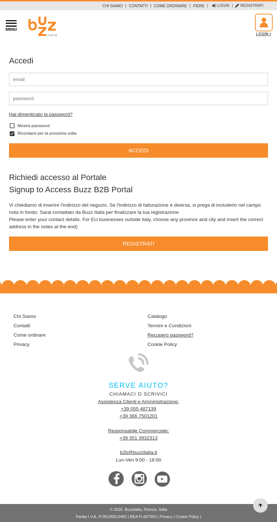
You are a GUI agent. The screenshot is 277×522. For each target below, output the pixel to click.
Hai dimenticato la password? (40, 114)
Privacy (22, 344)
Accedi (138, 150)
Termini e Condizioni (170, 325)
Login (220, 6)
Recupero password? (171, 335)
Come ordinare (170, 6)
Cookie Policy (162, 344)
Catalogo (157, 316)
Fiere (199, 6)
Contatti (138, 6)
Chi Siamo (112, 6)
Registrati (249, 6)
